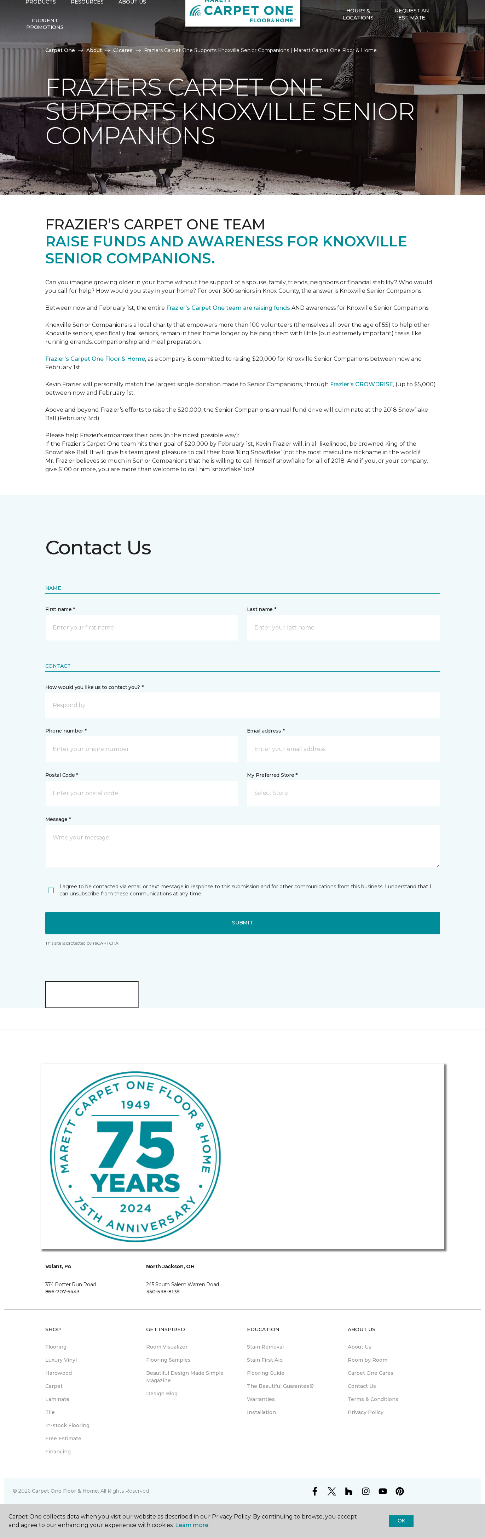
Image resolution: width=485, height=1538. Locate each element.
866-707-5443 (62, 1291)
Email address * (266, 730)
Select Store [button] (45, 11)
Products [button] (40, 28)
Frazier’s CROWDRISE (361, 384)
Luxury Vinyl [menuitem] (61, 1360)
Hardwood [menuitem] (58, 1373)
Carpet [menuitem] (54, 1386)
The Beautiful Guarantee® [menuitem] (280, 1386)
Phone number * (66, 730)
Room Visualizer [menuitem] (166, 1347)
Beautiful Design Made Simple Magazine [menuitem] (185, 1377)
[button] (444, 40)
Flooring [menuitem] (56, 1347)
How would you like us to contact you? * (94, 687)
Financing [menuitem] (58, 1451)
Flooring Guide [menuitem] (265, 1373)
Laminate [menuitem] (57, 1399)
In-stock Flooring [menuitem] (67, 1425)
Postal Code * (61, 775)
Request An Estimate (412, 40)
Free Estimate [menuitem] (63, 1438)
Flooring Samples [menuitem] (168, 1360)
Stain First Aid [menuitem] (265, 1360)
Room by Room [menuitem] (367, 1360)
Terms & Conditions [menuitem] (373, 1399)
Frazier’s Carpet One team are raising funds (228, 307)
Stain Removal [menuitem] (265, 1347)
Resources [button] (87, 28)
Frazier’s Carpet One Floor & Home (95, 358)
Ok (401, 1520)
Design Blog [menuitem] (162, 1393)
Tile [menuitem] (50, 1412)
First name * (60, 609)
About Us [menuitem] (359, 1347)
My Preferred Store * (272, 775)
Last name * (261, 609)
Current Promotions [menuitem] (44, 50)
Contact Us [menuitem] (362, 1386)
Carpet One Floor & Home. (65, 1491)
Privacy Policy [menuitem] (365, 1412)
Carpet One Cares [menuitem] (370, 1373)
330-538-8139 (163, 1291)
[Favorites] (453, 40)
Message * (58, 819)
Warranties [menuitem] (261, 1399)
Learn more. (192, 1525)
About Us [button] (132, 28)
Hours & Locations (358, 40)
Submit (242, 922)
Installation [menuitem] (261, 1412)
